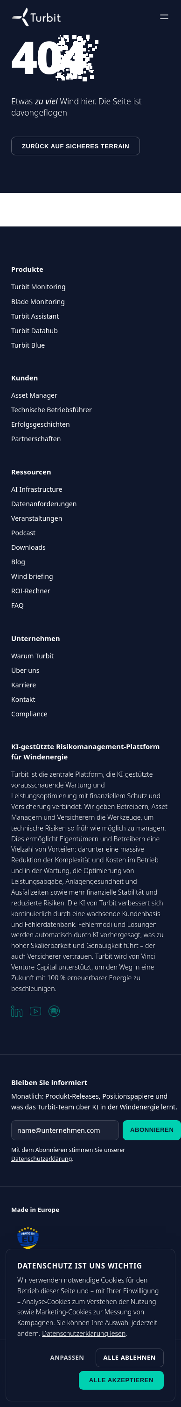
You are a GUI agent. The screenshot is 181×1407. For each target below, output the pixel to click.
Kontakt (23, 699)
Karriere (23, 684)
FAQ (17, 605)
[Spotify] (54, 1011)
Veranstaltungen (36, 518)
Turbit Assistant (35, 316)
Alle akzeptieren (121, 1380)
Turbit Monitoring (38, 286)
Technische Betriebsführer (51, 409)
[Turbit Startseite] (36, 17)
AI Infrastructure (37, 489)
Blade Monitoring (38, 301)
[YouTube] (35, 1011)
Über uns (25, 670)
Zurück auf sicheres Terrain (75, 146)
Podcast (23, 532)
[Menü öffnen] (164, 16)
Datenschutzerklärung (41, 1159)
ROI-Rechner (30, 590)
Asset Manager (34, 395)
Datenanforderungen (44, 503)
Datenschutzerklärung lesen (83, 1333)
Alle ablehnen (130, 1357)
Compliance (29, 713)
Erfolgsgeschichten (40, 424)
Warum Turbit (32, 655)
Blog (18, 561)
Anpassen (67, 1357)
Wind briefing (32, 576)
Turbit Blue (28, 345)
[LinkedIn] (16, 1011)
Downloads (28, 547)
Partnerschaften (36, 438)
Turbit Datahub (34, 330)
